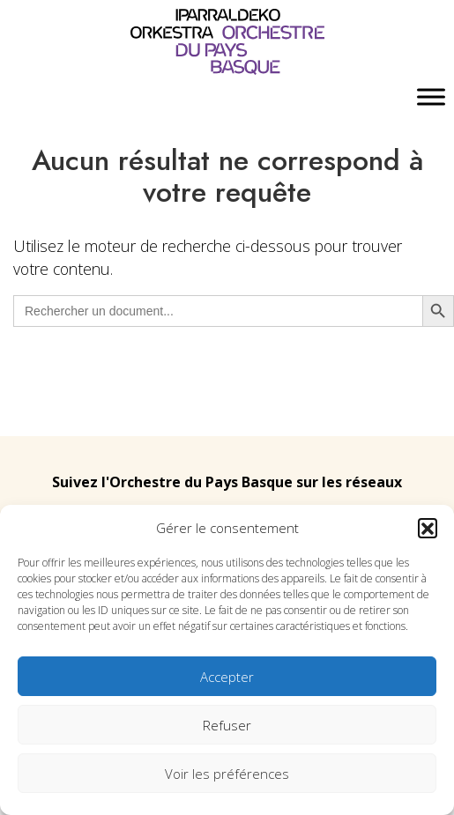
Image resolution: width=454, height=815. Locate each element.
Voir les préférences (227, 773)
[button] (427, 528)
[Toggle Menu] (431, 97)
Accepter (227, 676)
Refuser (227, 725)
